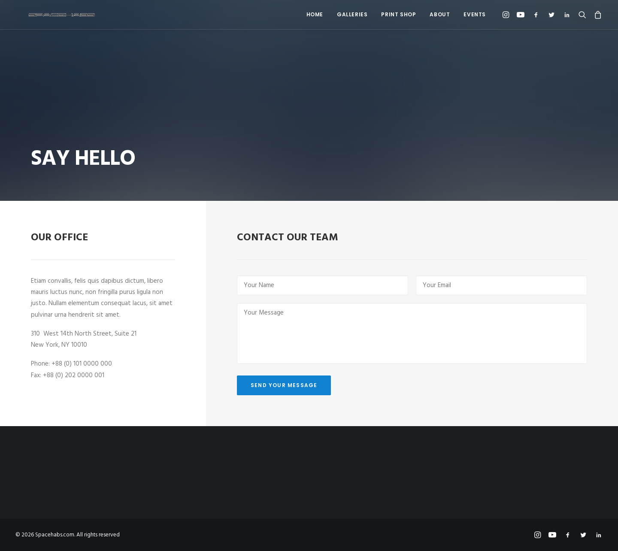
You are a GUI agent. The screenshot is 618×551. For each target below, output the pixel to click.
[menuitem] (314, 14)
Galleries (352, 14)
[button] (507, 14)
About (440, 14)
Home (314, 14)
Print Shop (398, 14)
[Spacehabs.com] (49, 15)
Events (475, 14)
